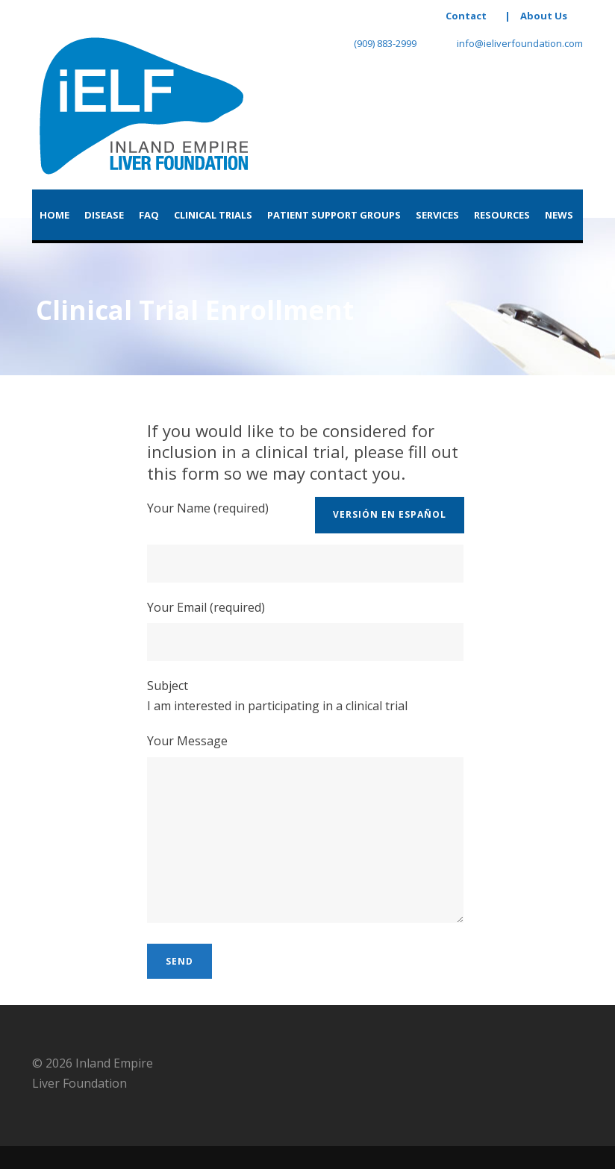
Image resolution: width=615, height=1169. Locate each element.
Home (54, 215)
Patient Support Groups (334, 215)
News (559, 215)
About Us (543, 15)
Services (437, 215)
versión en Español (389, 514)
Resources (502, 215)
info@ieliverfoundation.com (511, 43)
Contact (466, 15)
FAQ (149, 215)
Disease (104, 215)
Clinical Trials (213, 215)
